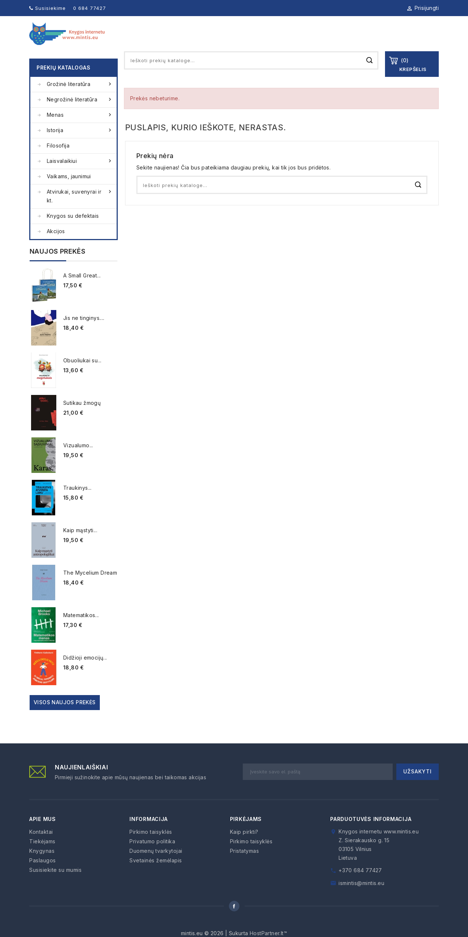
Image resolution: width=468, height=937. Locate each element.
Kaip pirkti (379, 40)
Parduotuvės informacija (370, 832)
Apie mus (203, 40)
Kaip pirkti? (244, 845)
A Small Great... (82, 288)
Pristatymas (244, 864)
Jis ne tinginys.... (84, 331)
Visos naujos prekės (65, 715)
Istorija (80, 143)
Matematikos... (81, 628)
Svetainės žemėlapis (155, 873)
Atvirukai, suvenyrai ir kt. (80, 209)
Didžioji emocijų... (85, 671)
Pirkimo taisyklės (150, 845)
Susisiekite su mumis (55, 883)
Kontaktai (423, 40)
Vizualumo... (78, 458)
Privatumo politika (152, 854)
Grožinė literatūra (80, 97)
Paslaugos (333, 40)
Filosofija (58, 159)
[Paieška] (251, 73)
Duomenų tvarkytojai (155, 864)
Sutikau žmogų (82, 416)
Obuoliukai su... (82, 373)
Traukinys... (77, 501)
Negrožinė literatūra (80, 112)
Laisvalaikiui (80, 174)
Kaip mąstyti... (80, 543)
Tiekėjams (288, 40)
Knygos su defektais (73, 229)
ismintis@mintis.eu (361, 896)
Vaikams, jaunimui (69, 189)
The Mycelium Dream (90, 586)
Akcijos (56, 244)
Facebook (234, 919)
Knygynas (244, 40)
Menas (80, 128)
